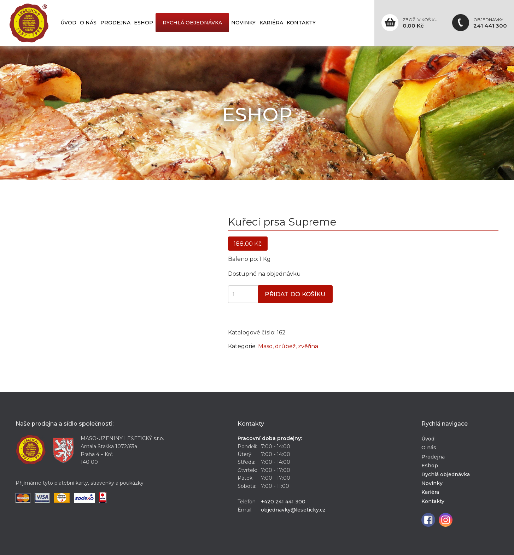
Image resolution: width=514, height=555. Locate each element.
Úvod (68, 22)
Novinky (243, 22)
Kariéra (271, 22)
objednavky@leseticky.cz (293, 510)
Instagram (445, 520)
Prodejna (115, 22)
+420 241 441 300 (283, 501)
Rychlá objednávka (192, 22)
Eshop (143, 22)
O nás (88, 22)
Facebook (428, 520)
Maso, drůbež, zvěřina (288, 346)
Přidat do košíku (295, 294)
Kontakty (301, 22)
